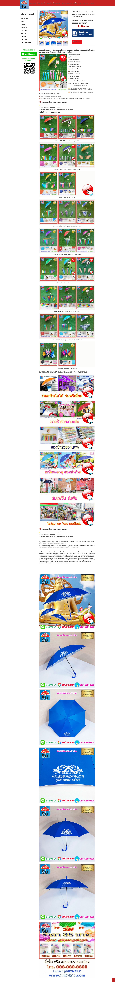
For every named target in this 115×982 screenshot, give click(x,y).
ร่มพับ (38, 3)
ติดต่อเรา (92, 3)
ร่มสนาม (64, 3)
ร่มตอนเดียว (33, 3)
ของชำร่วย (75, 3)
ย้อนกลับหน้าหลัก (77, 42)
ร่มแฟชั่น (43, 3)
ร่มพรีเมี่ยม (49, 3)
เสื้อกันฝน (69, 3)
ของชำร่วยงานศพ (83, 3)
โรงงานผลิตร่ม (56, 3)
